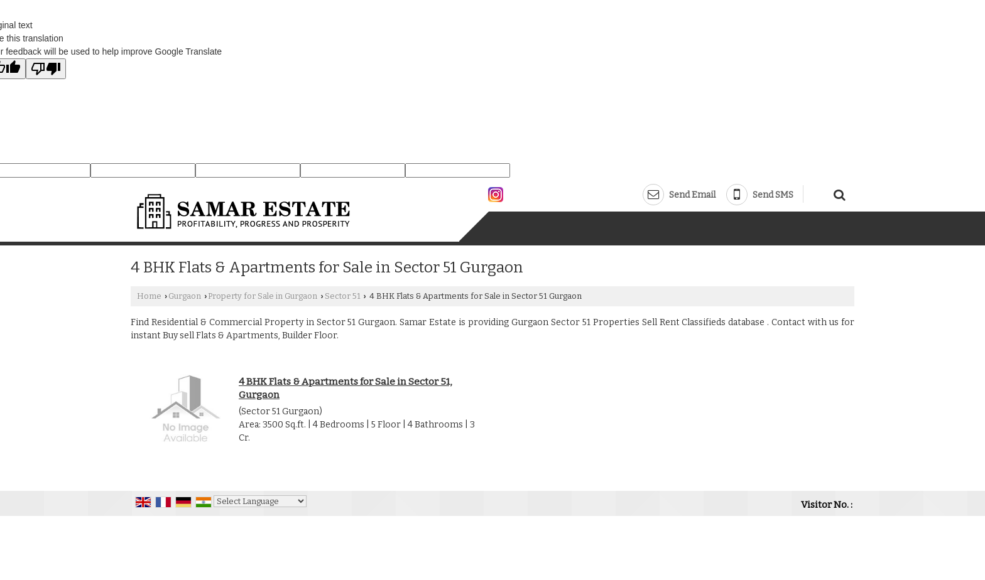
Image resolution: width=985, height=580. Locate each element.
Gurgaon (184, 296)
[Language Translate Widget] (260, 501)
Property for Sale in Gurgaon (262, 296)
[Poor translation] (46, 68)
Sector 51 (343, 296)
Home (149, 296)
